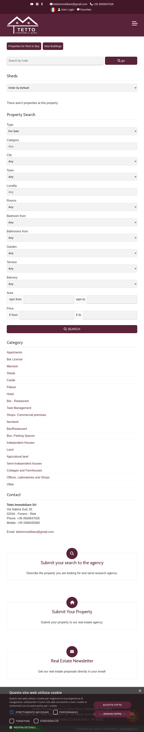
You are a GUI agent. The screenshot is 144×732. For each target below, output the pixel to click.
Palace (11, 387)
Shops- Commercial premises (26, 414)
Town (10, 170)
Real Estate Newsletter (72, 660)
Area (10, 292)
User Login (66, 9)
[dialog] (72, 709)
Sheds (11, 373)
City (9, 155)
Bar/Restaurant (17, 428)
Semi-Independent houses (24, 463)
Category (13, 140)
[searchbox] (73, 147)
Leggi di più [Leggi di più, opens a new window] (64, 705)
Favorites (84, 9)
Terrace (12, 262)
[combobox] (72, 88)
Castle (11, 380)
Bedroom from (16, 216)
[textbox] (72, 161)
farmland (12, 421)
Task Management (19, 408)
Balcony (12, 277)
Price (10, 308)
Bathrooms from (17, 231)
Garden (12, 246)
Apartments (14, 352)
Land (10, 449)
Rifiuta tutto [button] (112, 713)
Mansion (12, 366)
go (121, 60)
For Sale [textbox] (13, 131)
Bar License (15, 359)
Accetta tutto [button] (112, 704)
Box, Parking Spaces (21, 435)
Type (10, 124)
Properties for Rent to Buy (24, 46)
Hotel (10, 394)
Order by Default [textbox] (18, 87)
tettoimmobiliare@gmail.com (68, 4)
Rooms (11, 200)
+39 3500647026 (102, 4)
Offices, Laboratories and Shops (28, 477)
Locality (12, 185)
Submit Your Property (72, 611)
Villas (10, 484)
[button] (49, 727)
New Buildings (53, 46)
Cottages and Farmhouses (24, 470)
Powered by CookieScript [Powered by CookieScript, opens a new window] (127, 730)
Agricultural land (17, 456)
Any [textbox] (10, 176)
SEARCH (72, 329)
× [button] (139, 691)
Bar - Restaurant (18, 401)
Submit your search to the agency (72, 562)
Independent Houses (20, 442)
